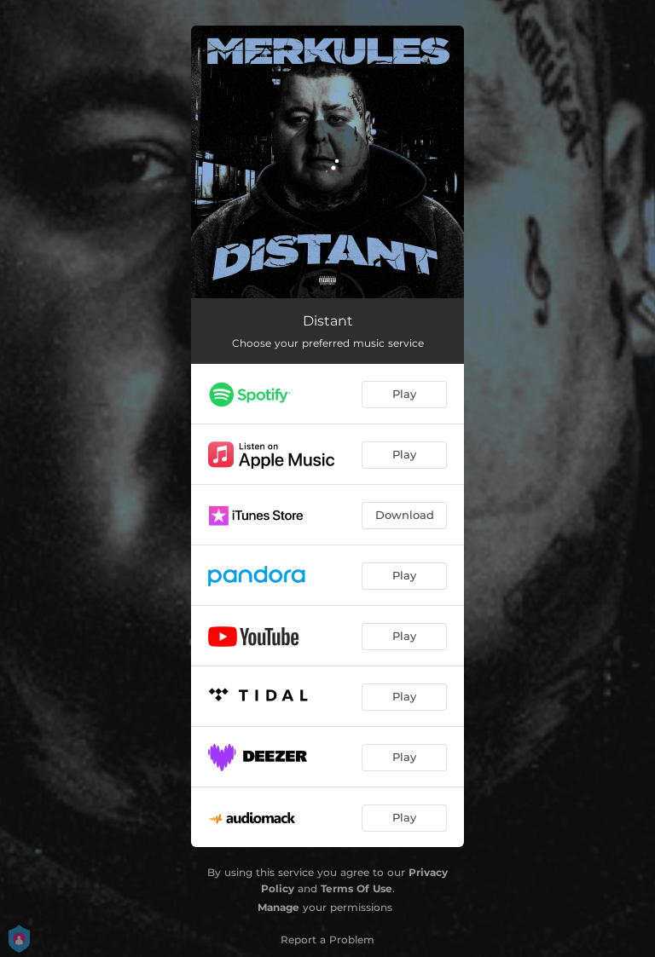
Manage (278, 907)
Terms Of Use (356, 888)
